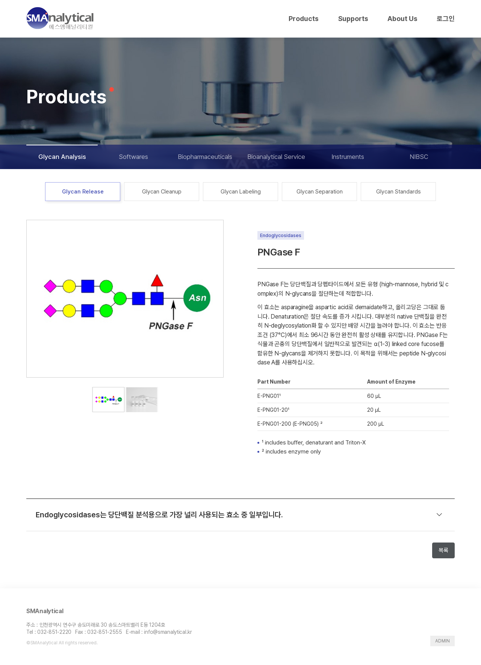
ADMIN (442, 641)
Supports (353, 19)
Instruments (347, 156)
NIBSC (419, 156)
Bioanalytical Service (276, 156)
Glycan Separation (319, 191)
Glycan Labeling (241, 191)
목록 (443, 550)
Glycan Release (83, 191)
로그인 (446, 19)
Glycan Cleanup (162, 191)
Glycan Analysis (62, 156)
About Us (402, 19)
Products (304, 19)
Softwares (133, 156)
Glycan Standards (398, 191)
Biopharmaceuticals (205, 156)
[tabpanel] (125, 298)
